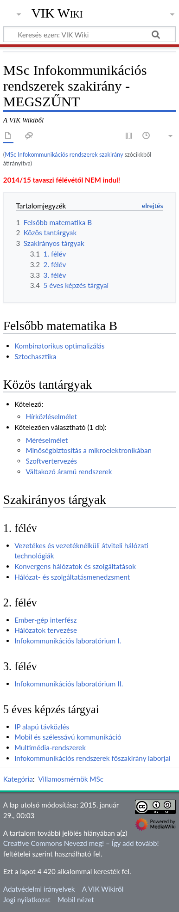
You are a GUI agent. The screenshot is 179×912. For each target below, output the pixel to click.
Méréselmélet (47, 440)
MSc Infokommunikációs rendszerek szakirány (64, 154)
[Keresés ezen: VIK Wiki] (89, 34)
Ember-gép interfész (45, 620)
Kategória (18, 779)
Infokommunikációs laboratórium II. (68, 683)
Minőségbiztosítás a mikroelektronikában (89, 450)
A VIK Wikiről (102, 889)
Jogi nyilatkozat (27, 899)
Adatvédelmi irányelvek (39, 889)
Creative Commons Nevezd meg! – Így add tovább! (81, 843)
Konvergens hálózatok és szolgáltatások (75, 566)
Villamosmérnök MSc (70, 779)
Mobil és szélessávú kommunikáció (67, 737)
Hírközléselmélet (51, 416)
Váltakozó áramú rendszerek (69, 471)
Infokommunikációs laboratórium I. (67, 641)
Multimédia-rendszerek (50, 747)
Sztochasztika (35, 356)
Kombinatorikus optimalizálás (59, 346)
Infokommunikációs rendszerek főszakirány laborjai (92, 758)
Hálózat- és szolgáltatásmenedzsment (72, 577)
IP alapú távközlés (41, 726)
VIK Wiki (57, 13)
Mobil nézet (76, 899)
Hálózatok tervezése (45, 630)
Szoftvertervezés (51, 461)
